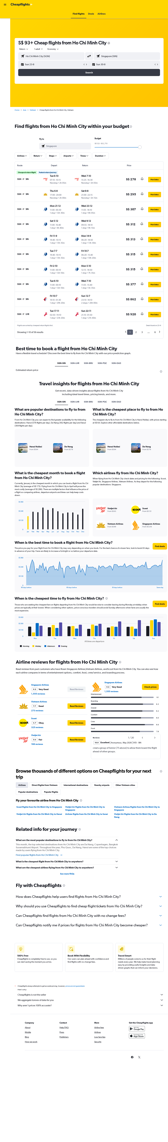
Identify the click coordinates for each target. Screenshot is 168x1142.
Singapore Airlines (40, 685)
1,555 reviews (38, 694)
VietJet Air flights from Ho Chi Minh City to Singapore (85, 808)
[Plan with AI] (5, 32)
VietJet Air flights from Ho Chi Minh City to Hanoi (39, 814)
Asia (24, 110)
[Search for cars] (5, 26)
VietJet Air (36, 735)
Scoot (34, 718)
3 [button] (142, 332)
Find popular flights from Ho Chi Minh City (39, 855)
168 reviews (37, 744)
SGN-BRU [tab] (88, 363)
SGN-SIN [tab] (61, 363)
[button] (5, 4)
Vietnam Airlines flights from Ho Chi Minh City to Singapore (137, 808)
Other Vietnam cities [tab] (125, 785)
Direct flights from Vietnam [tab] (44, 785)
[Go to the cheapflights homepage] (22, 4)
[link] (150, 687)
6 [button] (155, 332)
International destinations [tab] (76, 785)
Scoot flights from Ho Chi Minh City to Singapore (39, 807)
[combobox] (53, 49)
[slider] (140, 147)
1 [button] (130, 332)
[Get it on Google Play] (137, 1032)
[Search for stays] (5, 20)
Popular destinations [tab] (28, 792)
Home (17, 110)
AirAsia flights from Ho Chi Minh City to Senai (86, 814)
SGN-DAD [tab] (116, 363)
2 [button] (136, 332)
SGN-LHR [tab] (74, 363)
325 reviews (37, 727)
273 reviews (37, 710)
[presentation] (108, 43)
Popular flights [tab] (51, 792)
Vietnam (33, 110)
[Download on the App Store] (137, 1039)
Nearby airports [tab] (101, 785)
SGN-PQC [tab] (102, 363)
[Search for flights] (5, 14)
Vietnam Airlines (39, 701)
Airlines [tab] (22, 785)
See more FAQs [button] (67, 874)
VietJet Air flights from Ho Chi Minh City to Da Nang (135, 815)
